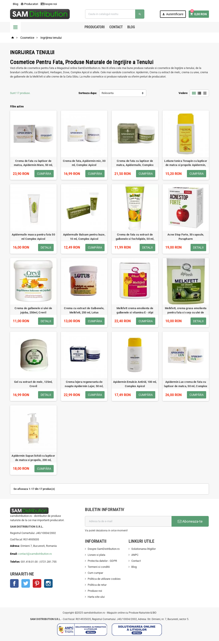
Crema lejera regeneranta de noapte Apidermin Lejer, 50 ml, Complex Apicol (84, 386)
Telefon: (15, 561)
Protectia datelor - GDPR (102, 560)
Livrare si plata (96, 554)
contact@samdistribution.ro (35, 553)
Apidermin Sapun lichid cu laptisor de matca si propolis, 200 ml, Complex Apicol (33, 460)
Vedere (183, 93)
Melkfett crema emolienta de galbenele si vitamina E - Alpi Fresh (135, 312)
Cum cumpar (95, 572)
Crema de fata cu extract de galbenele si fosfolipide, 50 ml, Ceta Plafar (135, 239)
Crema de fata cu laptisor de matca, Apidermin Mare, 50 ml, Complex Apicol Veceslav (33, 165)
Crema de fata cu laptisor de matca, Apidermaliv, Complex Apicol (135, 165)
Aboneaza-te (190, 521)
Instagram (48, 583)
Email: (14, 553)
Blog (14, 4)
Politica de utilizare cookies (104, 578)
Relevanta (108, 93)
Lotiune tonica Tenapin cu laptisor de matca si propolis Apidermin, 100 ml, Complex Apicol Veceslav (185, 165)
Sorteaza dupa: (87, 93)
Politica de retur (97, 584)
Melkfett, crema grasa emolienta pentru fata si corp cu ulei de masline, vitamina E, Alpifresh (185, 312)
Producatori (29, 4)
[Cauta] (114, 14)
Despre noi (49, 4)
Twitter (25, 583)
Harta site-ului (96, 596)
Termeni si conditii (99, 566)
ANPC (134, 554)
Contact (116, 27)
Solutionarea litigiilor (143, 548)
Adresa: (15, 545)
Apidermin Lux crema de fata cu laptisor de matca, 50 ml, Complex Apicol (185, 386)
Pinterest (37, 583)
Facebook (14, 583)
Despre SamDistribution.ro (104, 548)
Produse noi (95, 590)
